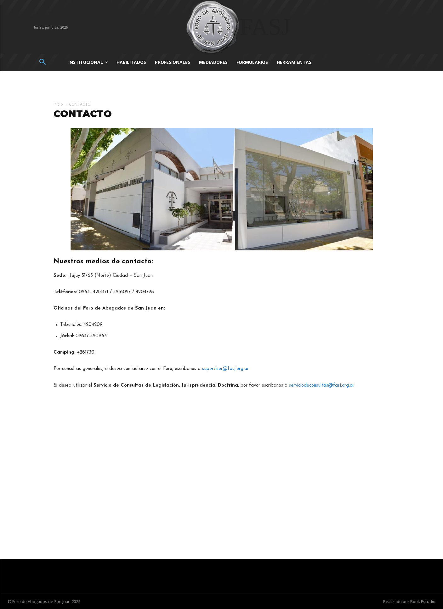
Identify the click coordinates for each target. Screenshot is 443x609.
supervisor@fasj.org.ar (225, 368)
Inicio (58, 104)
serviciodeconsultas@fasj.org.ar (321, 385)
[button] (42, 62)
